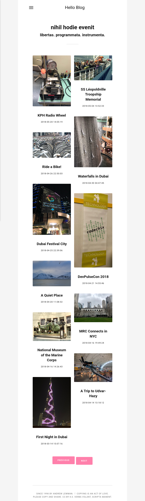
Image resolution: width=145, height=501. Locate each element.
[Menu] (31, 8)
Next (85, 460)
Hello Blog (75, 7)
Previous (62, 460)
